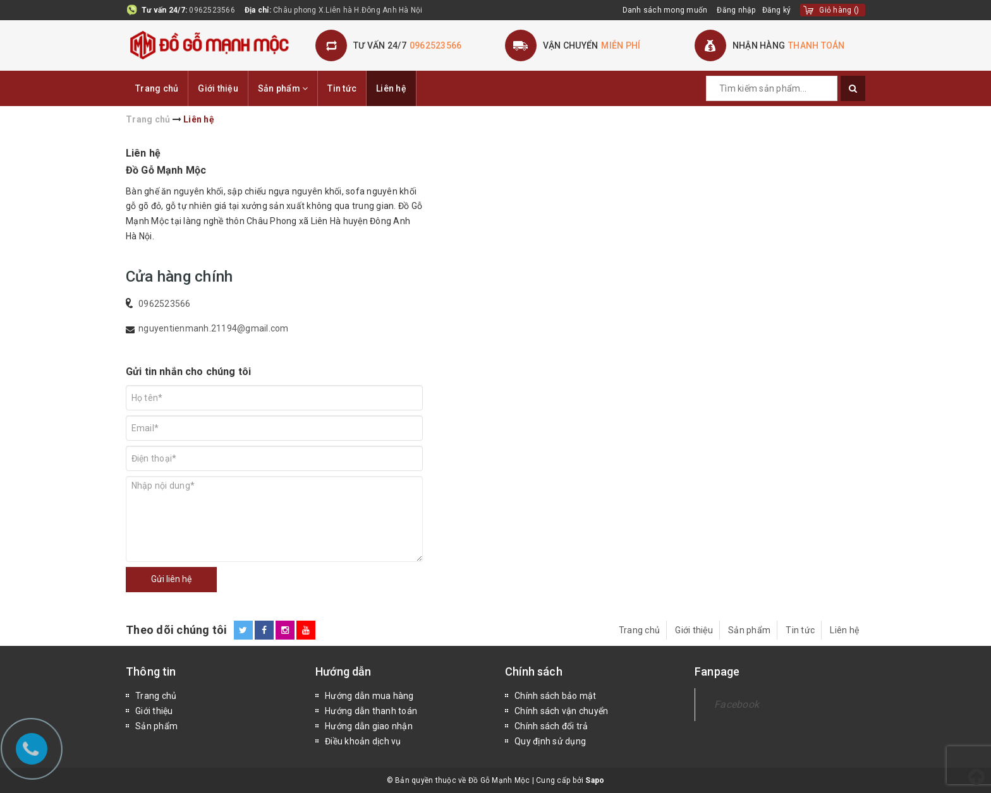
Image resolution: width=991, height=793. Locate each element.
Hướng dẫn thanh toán (371, 711)
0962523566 (212, 10)
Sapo (594, 780)
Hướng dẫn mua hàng (369, 696)
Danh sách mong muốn (665, 10)
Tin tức (341, 88)
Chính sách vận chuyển (561, 711)
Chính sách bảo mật (555, 696)
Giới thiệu (218, 88)
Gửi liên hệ (171, 579)
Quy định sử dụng (550, 741)
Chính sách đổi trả (551, 726)
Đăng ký (776, 10)
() (839, 10)
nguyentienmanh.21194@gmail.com (213, 328)
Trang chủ (156, 88)
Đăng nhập (736, 10)
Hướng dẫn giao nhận (369, 726)
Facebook (736, 704)
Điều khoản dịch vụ (363, 741)
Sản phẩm (283, 88)
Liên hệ (391, 88)
